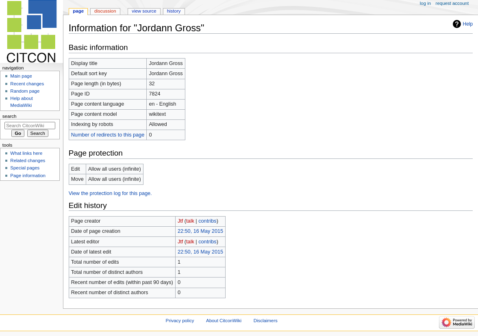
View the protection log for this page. (110, 193)
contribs (207, 221)
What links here (26, 153)
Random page (24, 91)
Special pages (24, 167)
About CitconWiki (223, 320)
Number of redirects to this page (108, 135)
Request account (452, 3)
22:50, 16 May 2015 (200, 231)
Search (9, 116)
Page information (28, 175)
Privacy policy (180, 320)
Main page (21, 76)
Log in (425, 3)
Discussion (105, 11)
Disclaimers (266, 320)
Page (78, 11)
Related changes (27, 160)
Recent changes (27, 83)
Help (468, 24)
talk (190, 221)
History (174, 11)
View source (144, 11)
